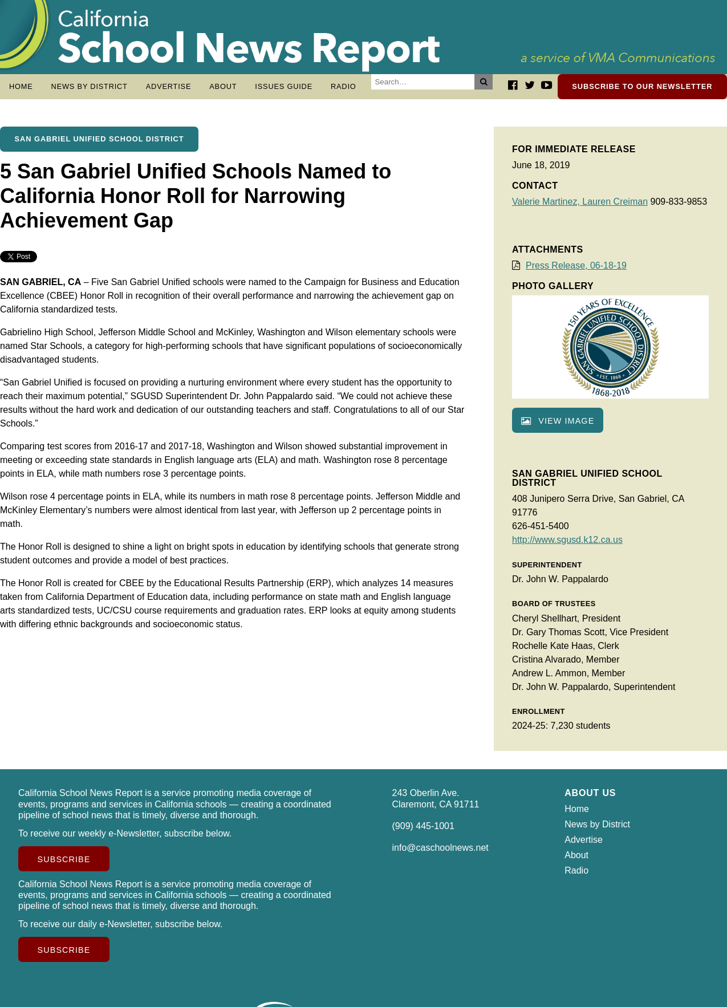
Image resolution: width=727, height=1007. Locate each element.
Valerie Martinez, (547, 207)
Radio (343, 86)
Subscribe (64, 865)
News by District (89, 86)
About (223, 86)
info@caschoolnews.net (440, 853)
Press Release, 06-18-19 (576, 271)
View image (557, 426)
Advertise (169, 86)
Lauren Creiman (615, 207)
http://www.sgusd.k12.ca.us (567, 545)
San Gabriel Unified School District (99, 144)
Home (21, 86)
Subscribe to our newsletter (642, 86)
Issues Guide (283, 86)
